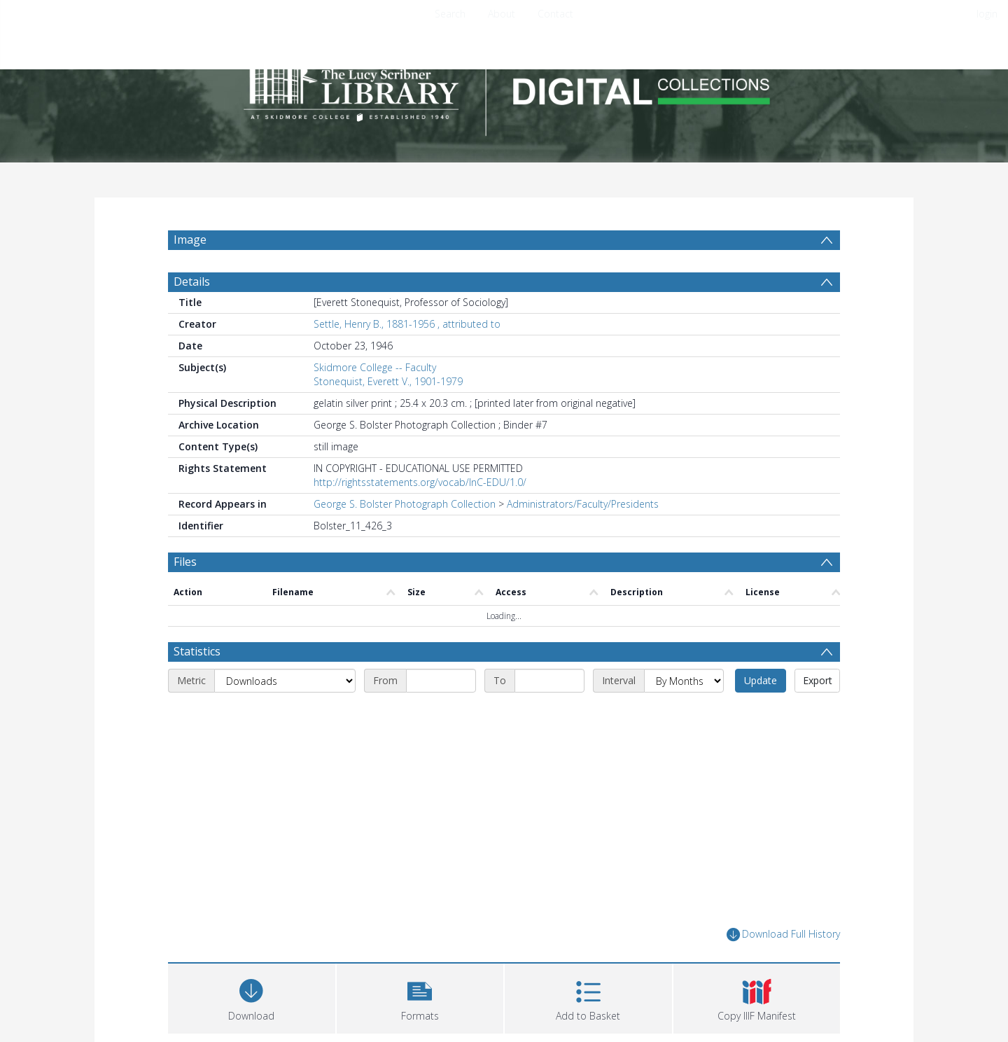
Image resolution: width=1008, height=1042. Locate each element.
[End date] (549, 681)
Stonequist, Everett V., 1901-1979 (388, 381)
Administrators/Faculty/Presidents (583, 503)
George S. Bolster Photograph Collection (405, 503)
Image (190, 239)
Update (760, 680)
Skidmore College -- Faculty (375, 367)
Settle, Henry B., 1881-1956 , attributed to (407, 324)
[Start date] (441, 681)
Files (185, 561)
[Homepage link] (504, 88)
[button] (420, 997)
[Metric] (285, 681)
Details (192, 281)
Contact (555, 13)
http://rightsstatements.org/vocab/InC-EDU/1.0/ (420, 482)
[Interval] (684, 681)
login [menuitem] (986, 13)
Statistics (197, 651)
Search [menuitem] (450, 13)
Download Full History (783, 934)
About (501, 13)
